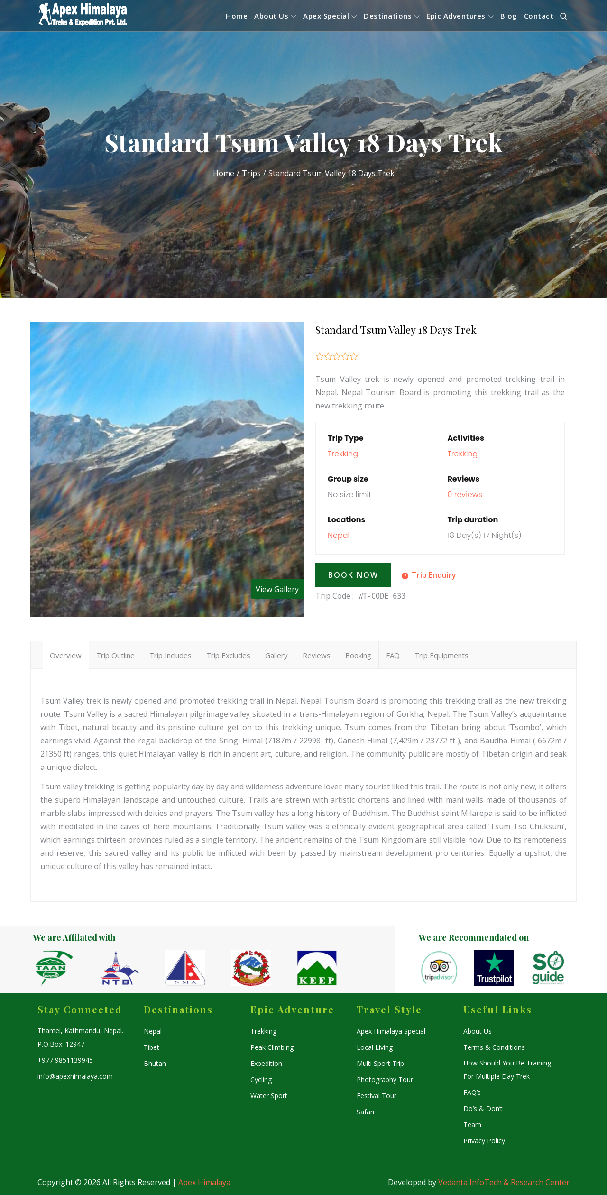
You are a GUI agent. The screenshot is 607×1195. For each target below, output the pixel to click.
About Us (275, 15)
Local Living (375, 1047)
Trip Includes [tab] (170, 655)
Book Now (353, 575)
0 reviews (464, 494)
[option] (66, 968)
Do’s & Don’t (483, 1108)
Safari (365, 1111)
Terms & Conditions (494, 1047)
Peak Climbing (272, 1047)
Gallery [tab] (276, 655)
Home (237, 15)
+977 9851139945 (65, 1060)
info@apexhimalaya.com (75, 1076)
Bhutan (155, 1063)
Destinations (392, 15)
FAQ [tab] (393, 655)
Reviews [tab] (317, 655)
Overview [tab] (66, 655)
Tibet (151, 1047)
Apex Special (330, 15)
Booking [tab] (358, 655)
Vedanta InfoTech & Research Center (504, 1182)
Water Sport (268, 1095)
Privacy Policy (484, 1140)
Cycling (261, 1079)
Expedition (266, 1063)
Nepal (338, 535)
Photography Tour (385, 1079)
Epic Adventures (460, 15)
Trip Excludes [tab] (228, 655)
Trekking (343, 453)
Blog (508, 15)
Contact (539, 15)
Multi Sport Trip (380, 1063)
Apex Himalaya (204, 1182)
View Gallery (277, 589)
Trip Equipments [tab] (441, 655)
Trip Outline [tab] (115, 655)
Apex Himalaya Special (391, 1031)
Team (472, 1124)
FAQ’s (472, 1092)
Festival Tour (376, 1095)
